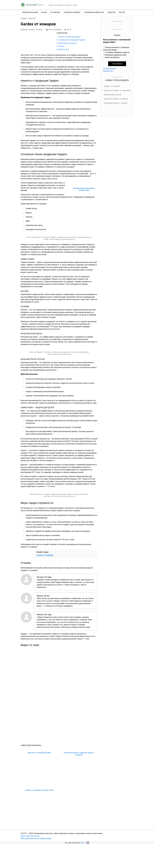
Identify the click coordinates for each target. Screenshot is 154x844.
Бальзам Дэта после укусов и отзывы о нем (84, 189)
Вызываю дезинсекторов (115, 55)
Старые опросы (109, 68)
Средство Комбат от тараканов (117, 90)
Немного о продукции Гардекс (69, 37)
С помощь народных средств (117, 52)
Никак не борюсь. (112, 57)
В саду (44, 12)
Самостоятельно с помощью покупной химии (116, 48)
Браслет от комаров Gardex (39, 753)
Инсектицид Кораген (112, 94)
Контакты (35, 836)
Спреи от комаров (44, 555)
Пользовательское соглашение (34, 838)
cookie (82, 843)
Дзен (49, 838)
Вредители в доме (30, 12)
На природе (55, 12)
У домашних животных (94, 12)
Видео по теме (63, 49)
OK (87, 843)
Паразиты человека (72, 12)
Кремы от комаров (112, 86)
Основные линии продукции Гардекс (71, 40)
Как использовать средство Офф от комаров (79, 754)
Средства (111, 12)
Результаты (108, 71)
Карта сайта (26, 836)
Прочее (122, 12)
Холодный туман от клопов (115, 103)
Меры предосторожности (67, 43)
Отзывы (61, 46)
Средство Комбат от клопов (116, 98)
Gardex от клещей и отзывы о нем (39, 790)
